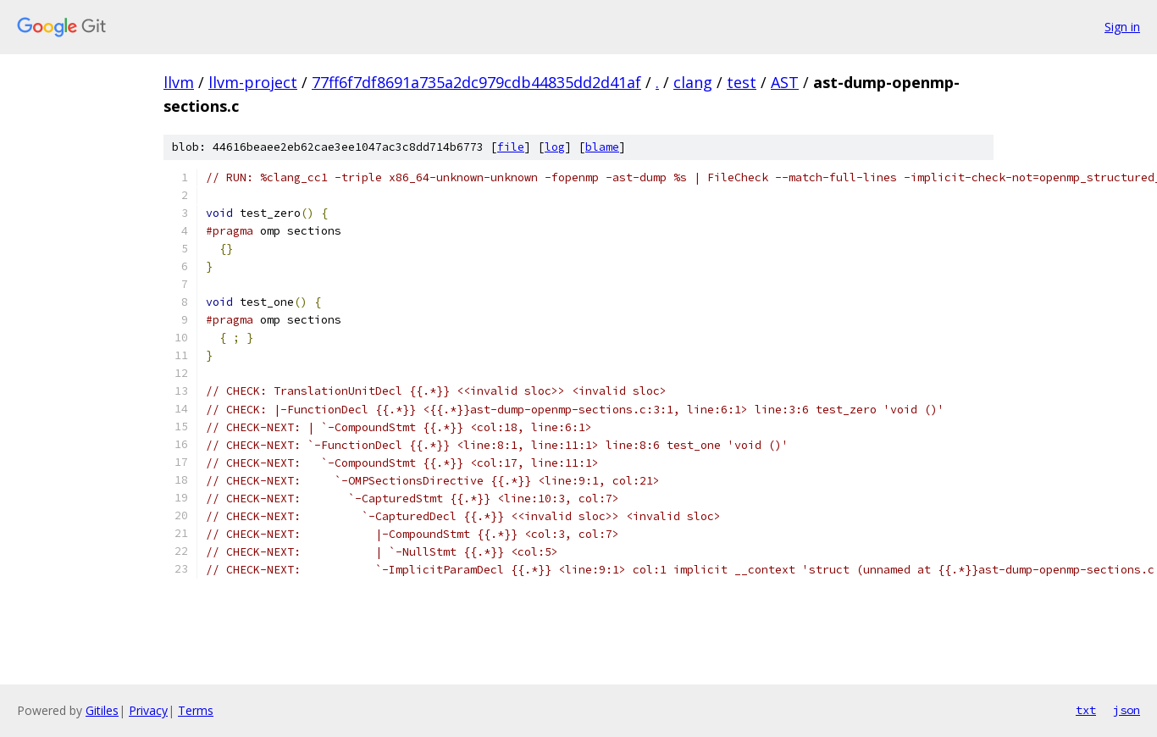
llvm (178, 82)
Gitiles (102, 710)
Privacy (148, 710)
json (1126, 710)
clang (692, 82)
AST (785, 82)
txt (1086, 710)
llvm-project (252, 82)
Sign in (1122, 27)
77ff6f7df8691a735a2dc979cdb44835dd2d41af (476, 82)
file (510, 147)
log (555, 147)
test (741, 82)
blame (602, 147)
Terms (195, 710)
